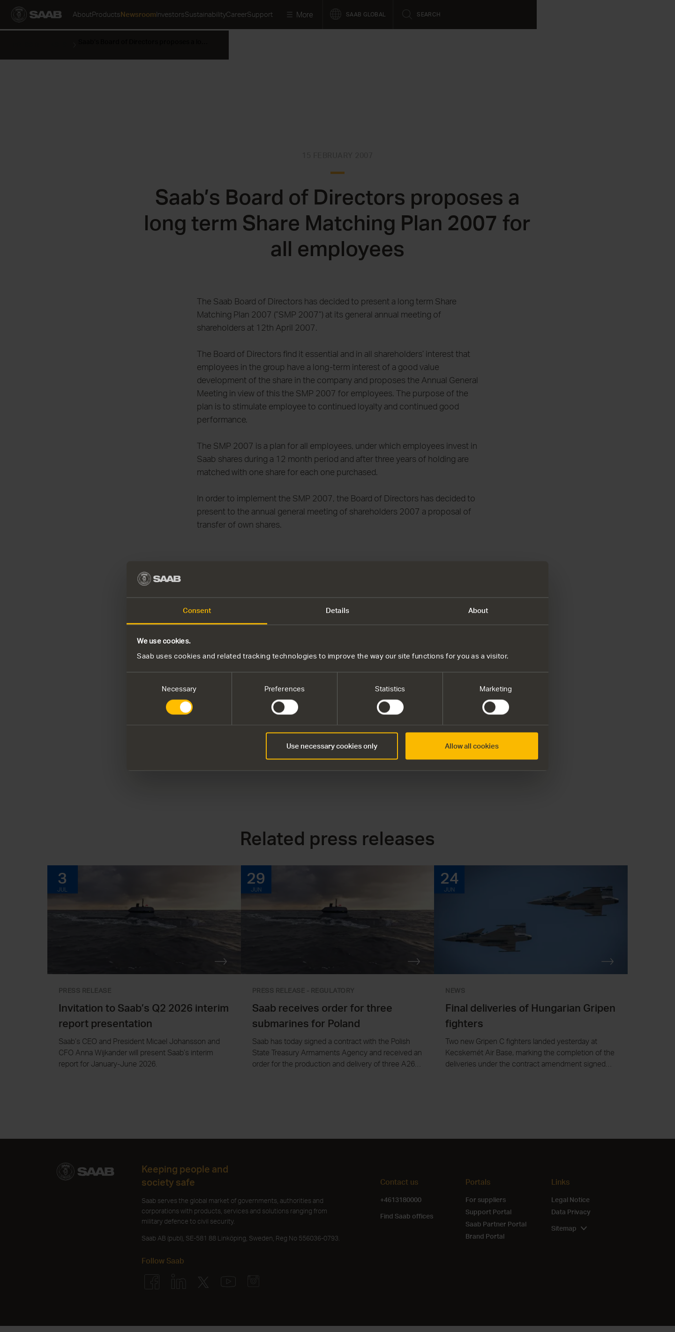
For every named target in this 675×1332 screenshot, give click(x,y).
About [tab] (478, 609)
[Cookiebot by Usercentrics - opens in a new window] (497, 579)
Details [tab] (337, 609)
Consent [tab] (197, 609)
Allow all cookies (472, 746)
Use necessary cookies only (331, 746)
